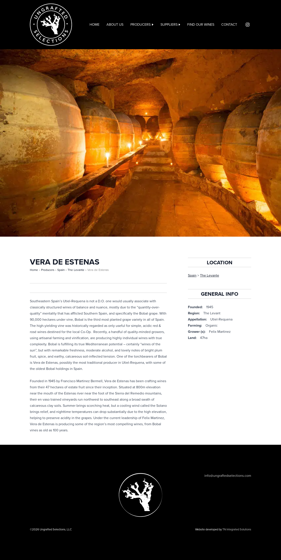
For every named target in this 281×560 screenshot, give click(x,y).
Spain (61, 270)
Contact (229, 24)
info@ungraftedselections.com (227, 476)
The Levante (76, 270)
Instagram (247, 24)
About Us (114, 24)
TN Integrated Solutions (236, 529)
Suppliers (169, 24)
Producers (140, 24)
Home (94, 24)
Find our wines (200, 24)
